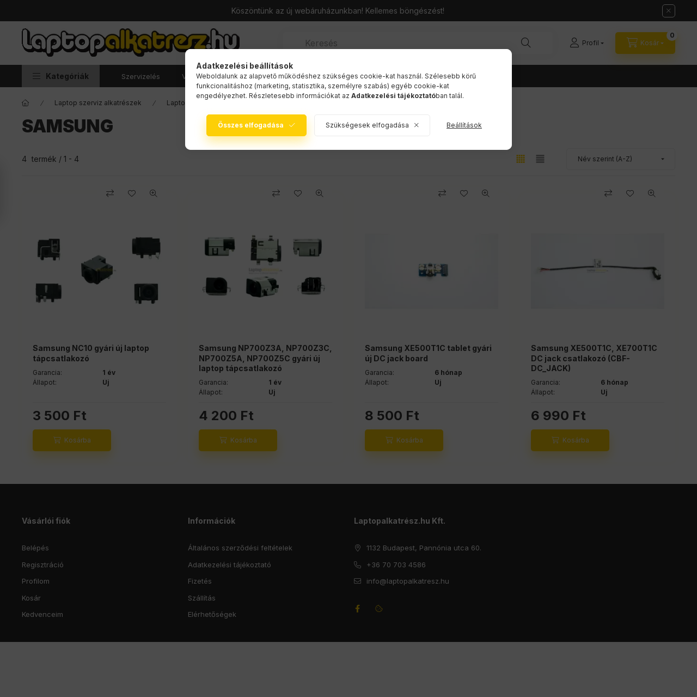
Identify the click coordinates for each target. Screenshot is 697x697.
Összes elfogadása (251, 125)
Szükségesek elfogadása (367, 125)
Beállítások (464, 125)
